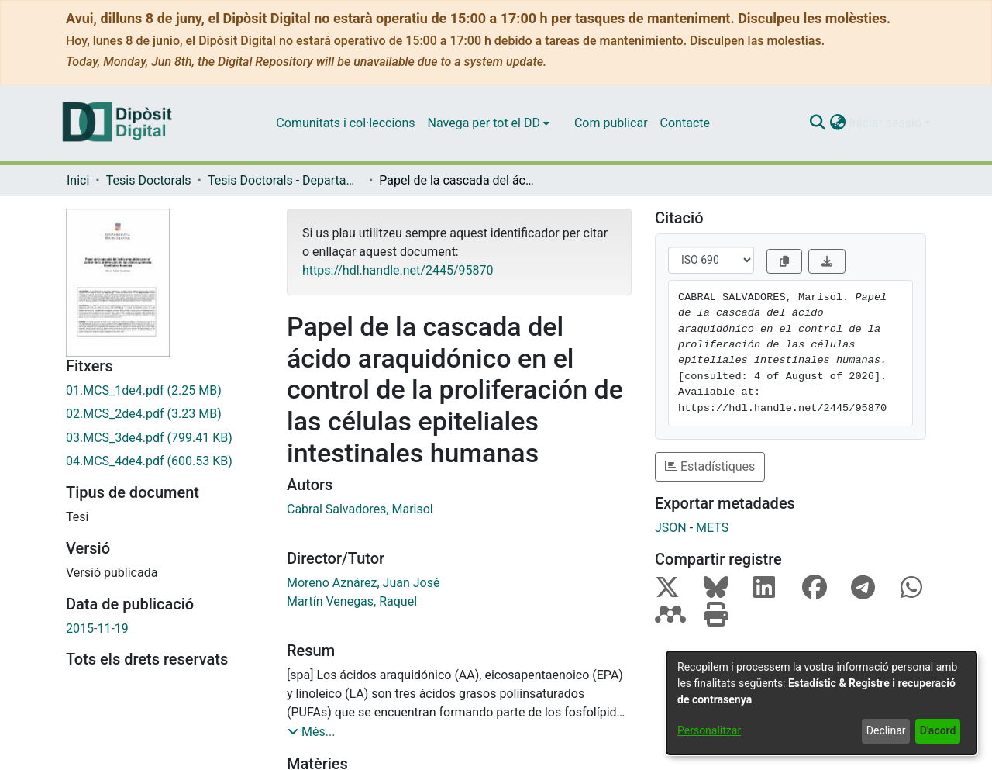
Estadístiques (710, 466)
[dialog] (821, 702)
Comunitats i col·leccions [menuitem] (345, 123)
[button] (817, 123)
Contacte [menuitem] (685, 123)
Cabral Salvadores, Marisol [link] (360, 509)
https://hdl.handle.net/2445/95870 (397, 270)
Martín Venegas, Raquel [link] (352, 601)
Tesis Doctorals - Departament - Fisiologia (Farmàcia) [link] (285, 180)
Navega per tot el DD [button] (484, 123)
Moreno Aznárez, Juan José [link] (363, 582)
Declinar (886, 730)
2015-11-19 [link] (97, 628)
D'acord (938, 730)
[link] (165, 391)
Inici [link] (78, 180)
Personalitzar (709, 730)
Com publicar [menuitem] (611, 123)
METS (712, 527)
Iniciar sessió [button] (887, 123)
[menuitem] (488, 123)
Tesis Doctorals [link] (148, 180)
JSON (671, 527)
